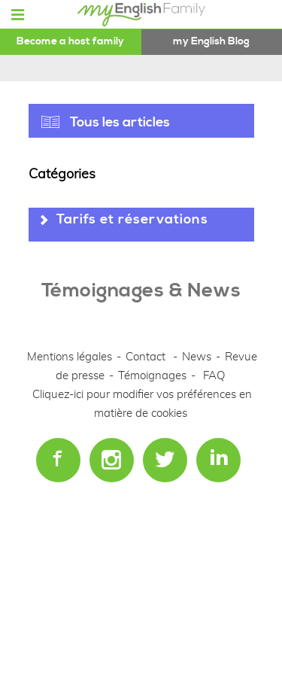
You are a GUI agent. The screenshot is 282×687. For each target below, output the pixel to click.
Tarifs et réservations (132, 219)
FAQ (214, 375)
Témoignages (152, 375)
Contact (145, 357)
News (198, 357)
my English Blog (211, 41)
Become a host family (70, 41)
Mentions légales (69, 357)
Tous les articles (120, 122)
